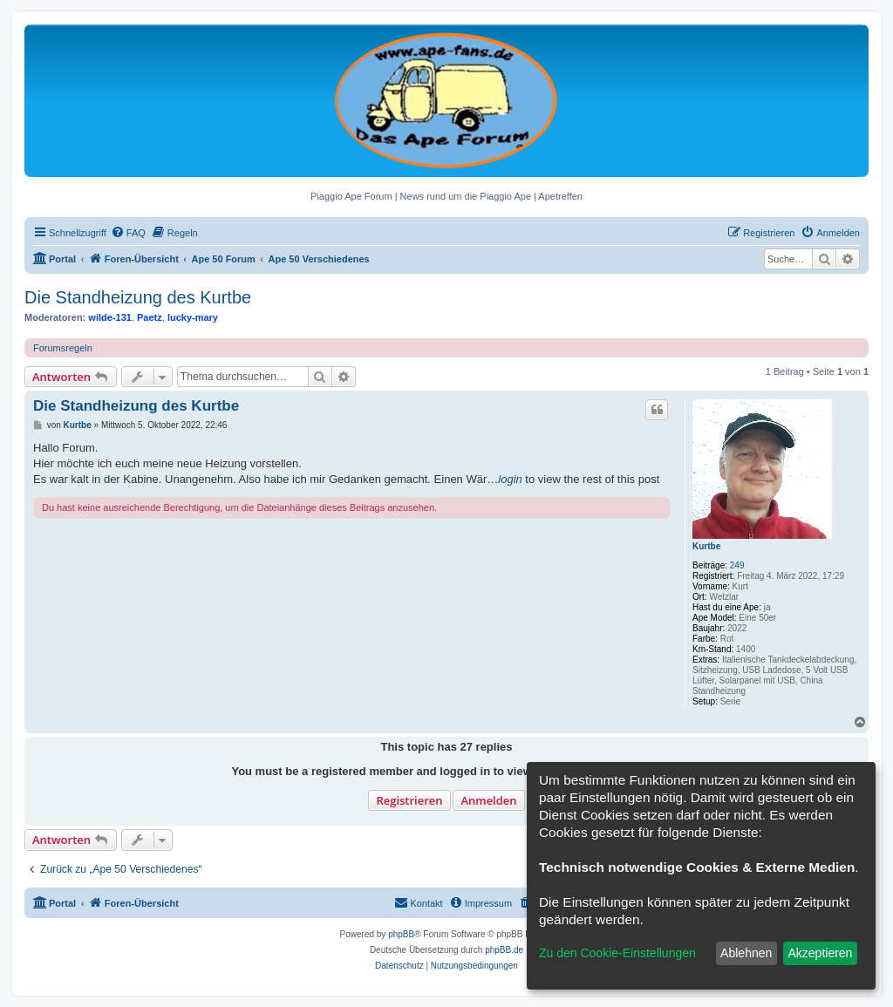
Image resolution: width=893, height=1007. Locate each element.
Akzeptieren (819, 953)
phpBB (401, 934)
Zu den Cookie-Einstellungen (617, 953)
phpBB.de (504, 950)
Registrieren (409, 800)
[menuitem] (128, 232)
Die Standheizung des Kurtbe (137, 297)
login (509, 479)
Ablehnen (746, 953)
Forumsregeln (62, 348)
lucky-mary (192, 317)
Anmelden (488, 800)
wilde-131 (110, 317)
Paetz (149, 317)
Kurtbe (706, 546)
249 (737, 565)
